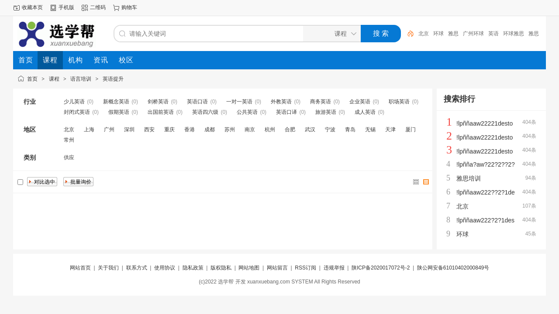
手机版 (66, 7)
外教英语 (281, 102)
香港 (189, 129)
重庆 (169, 129)
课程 (54, 79)
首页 (32, 79)
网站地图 (248, 268)
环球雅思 (513, 34)
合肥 (290, 129)
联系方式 (136, 268)
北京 (423, 34)
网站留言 (277, 268)
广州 (109, 129)
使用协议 (164, 268)
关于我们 (108, 268)
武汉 (310, 129)
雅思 (453, 34)
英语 (493, 34)
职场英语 (399, 102)
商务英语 (320, 102)
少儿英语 (74, 102)
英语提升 (113, 79)
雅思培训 (468, 178)
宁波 (330, 129)
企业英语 (359, 102)
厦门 (410, 129)
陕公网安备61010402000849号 (453, 268)
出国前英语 (161, 112)
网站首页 (80, 268)
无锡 (370, 129)
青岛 (350, 129)
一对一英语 (239, 102)
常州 (69, 140)
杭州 (270, 129)
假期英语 (118, 112)
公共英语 (247, 112)
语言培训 (80, 79)
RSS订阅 (305, 268)
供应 (69, 157)
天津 (390, 129)
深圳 (129, 129)
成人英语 (365, 112)
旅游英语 (325, 112)
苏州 (229, 129)
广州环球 (473, 34)
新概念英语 (116, 102)
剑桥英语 (158, 102)
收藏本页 (32, 7)
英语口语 (197, 102)
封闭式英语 (77, 112)
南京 (250, 129)
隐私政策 (193, 268)
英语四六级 (205, 112)
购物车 (129, 7)
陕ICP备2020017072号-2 (381, 268)
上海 (89, 129)
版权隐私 (220, 268)
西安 (149, 129)
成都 (209, 129)
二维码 (98, 7)
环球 (438, 34)
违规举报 (334, 268)
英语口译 (286, 112)
